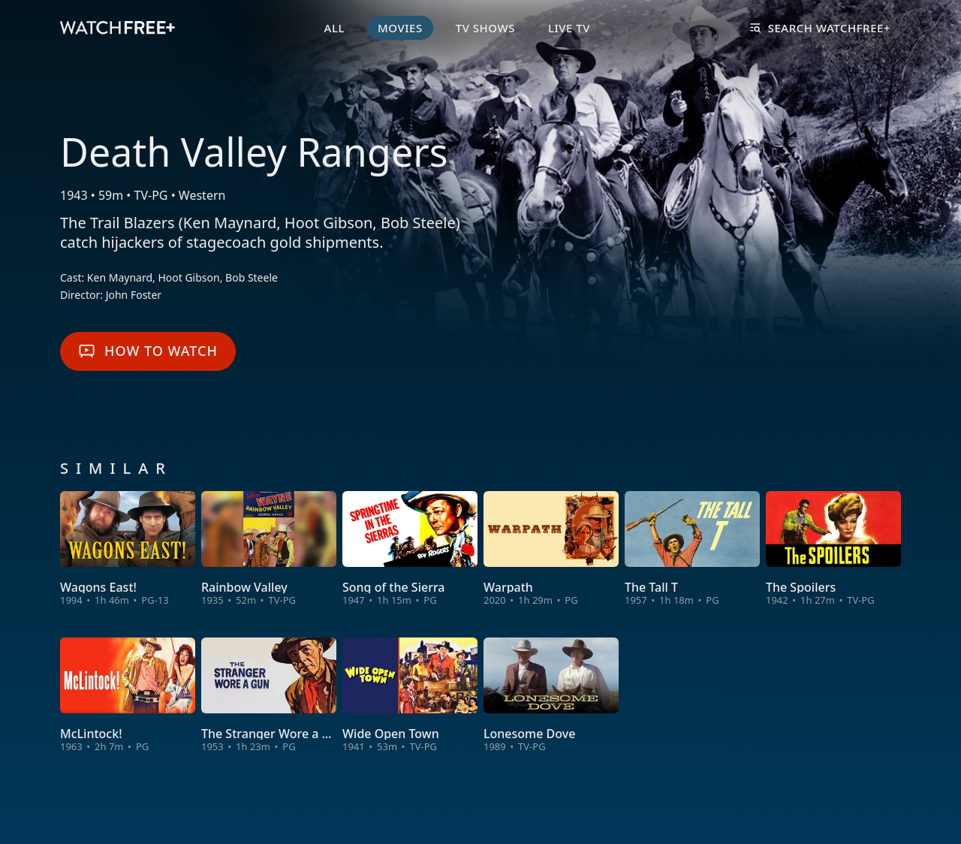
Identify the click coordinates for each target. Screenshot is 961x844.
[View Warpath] (551, 549)
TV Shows (485, 27)
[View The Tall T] (692, 549)
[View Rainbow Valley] (268, 549)
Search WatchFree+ (820, 27)
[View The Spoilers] (833, 549)
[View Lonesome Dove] (551, 696)
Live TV (569, 27)
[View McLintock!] (127, 696)
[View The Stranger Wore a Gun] (268, 696)
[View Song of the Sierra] (409, 549)
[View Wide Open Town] (409, 696)
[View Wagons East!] (127, 549)
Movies (400, 27)
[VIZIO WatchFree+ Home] (117, 28)
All (334, 27)
